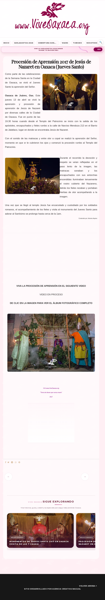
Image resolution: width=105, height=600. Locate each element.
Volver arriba (88, 586)
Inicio (6, 43)
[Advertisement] (51, 253)
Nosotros (92, 43)
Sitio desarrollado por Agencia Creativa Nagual (52, 589)
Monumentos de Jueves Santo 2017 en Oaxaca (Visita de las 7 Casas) (39, 542)
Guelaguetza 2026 (23, 43)
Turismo (77, 43)
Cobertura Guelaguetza (48, 43)
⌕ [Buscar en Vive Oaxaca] (100, 42)
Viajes (65, 43)
